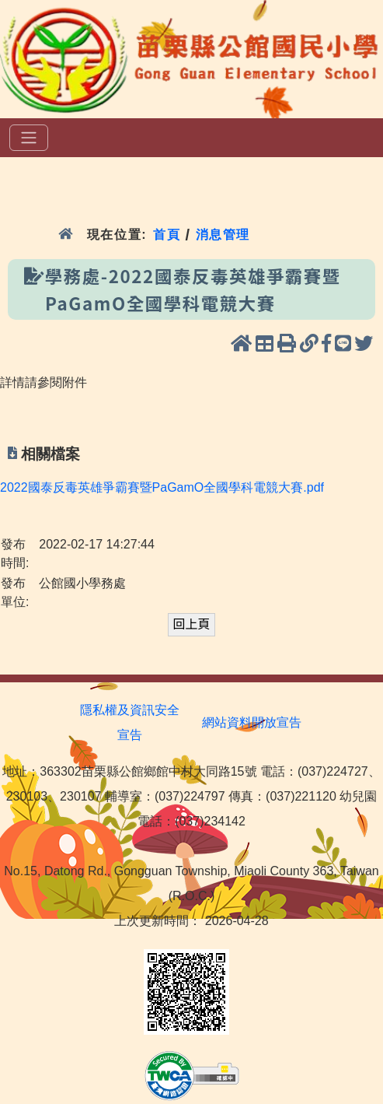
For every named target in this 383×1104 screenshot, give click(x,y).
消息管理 (223, 234)
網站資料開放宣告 (251, 722)
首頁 (166, 234)
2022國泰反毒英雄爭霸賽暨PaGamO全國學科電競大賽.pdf (162, 487)
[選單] (28, 137)
